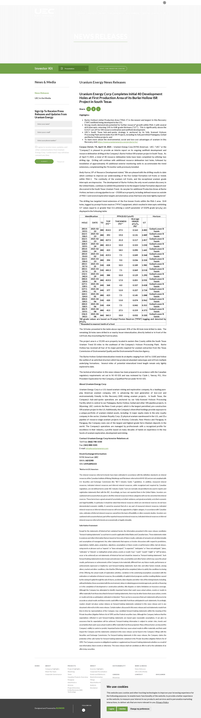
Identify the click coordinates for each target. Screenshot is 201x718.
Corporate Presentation (98, 672)
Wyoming (71, 672)
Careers (146, 13)
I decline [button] (122, 709)
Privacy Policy (162, 702)
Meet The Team (50, 672)
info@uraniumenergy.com (97, 448)
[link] (162, 702)
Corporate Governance (53, 674)
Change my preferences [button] (139, 709)
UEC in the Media (43, 98)
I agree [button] (111, 709)
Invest (102, 13)
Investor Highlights (97, 669)
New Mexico (72, 682)
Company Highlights (52, 669)
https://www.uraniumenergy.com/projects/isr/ (118, 142)
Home (37, 666)
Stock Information (96, 677)
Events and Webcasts (97, 674)
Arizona (70, 685)
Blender (60, 708)
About (81, 13)
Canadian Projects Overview (78, 677)
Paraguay (71, 680)
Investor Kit (44, 68)
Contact (156, 13)
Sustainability (115, 13)
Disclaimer (94, 688)
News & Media (132, 13)
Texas (70, 674)
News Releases (42, 93)
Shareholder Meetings (98, 682)
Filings (92, 680)
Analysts (93, 685)
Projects (92, 13)
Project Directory (74, 688)
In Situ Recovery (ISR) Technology (75, 691)
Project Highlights (74, 669)
